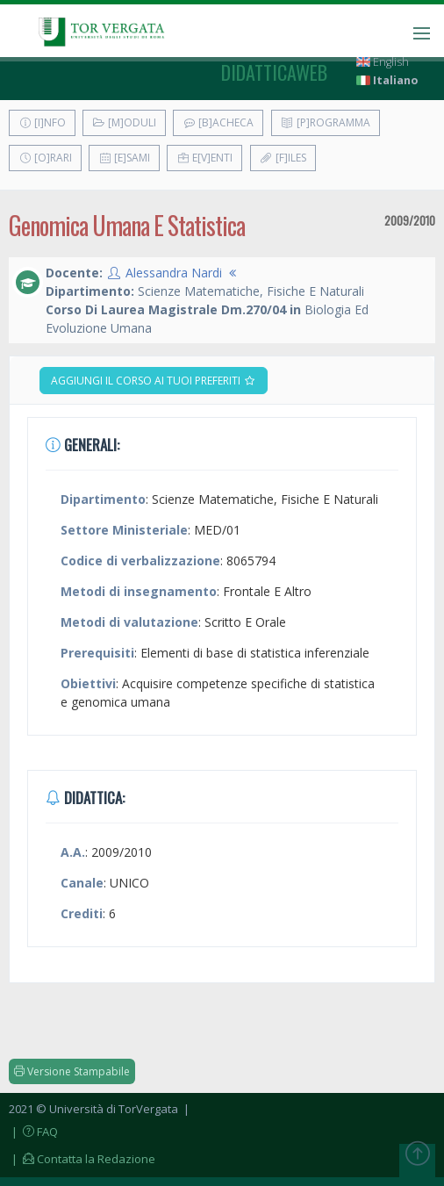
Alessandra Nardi (173, 272)
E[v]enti (204, 157)
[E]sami (124, 157)
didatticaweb (274, 72)
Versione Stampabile (72, 1071)
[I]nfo (42, 122)
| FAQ (33, 1131)
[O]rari (45, 157)
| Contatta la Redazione (82, 1159)
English (382, 61)
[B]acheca (218, 122)
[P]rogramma (325, 122)
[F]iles (283, 157)
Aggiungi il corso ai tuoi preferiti (153, 380)
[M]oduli (124, 122)
